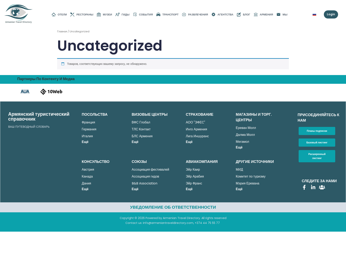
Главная (62, 31)
